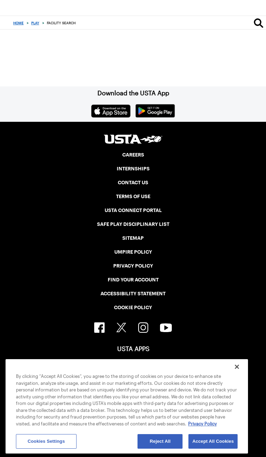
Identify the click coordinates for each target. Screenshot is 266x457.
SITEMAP (133, 238)
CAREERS (133, 154)
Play (35, 23)
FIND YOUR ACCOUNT (133, 279)
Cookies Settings (46, 441)
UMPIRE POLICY (133, 252)
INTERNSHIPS (133, 168)
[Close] (237, 366)
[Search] (258, 23)
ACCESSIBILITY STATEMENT (133, 293)
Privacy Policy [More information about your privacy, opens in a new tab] (202, 423)
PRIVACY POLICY (133, 266)
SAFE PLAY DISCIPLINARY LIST (133, 224)
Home (18, 23)
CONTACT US (133, 182)
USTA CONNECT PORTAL (133, 210)
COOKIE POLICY (133, 307)
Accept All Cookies (213, 441)
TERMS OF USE (133, 196)
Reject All (160, 441)
